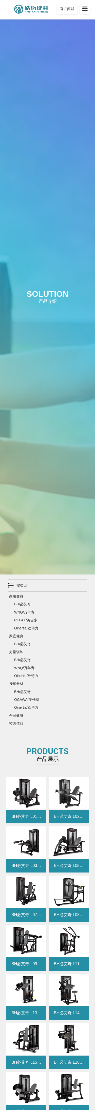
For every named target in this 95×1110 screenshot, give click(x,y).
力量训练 (16, 652)
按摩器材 (16, 684)
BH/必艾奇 (22, 604)
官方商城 (67, 9)
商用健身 (16, 596)
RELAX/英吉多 (25, 620)
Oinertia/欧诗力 (26, 628)
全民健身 (16, 715)
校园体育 (16, 723)
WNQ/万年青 (24, 612)
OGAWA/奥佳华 (26, 700)
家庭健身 (16, 636)
